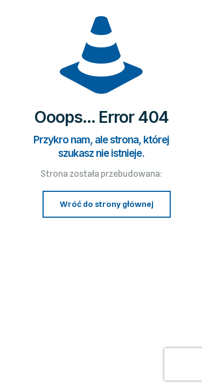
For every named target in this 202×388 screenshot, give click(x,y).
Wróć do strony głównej (107, 204)
